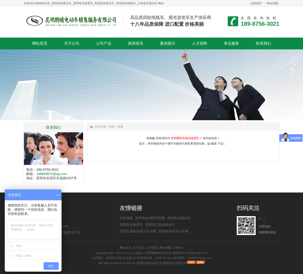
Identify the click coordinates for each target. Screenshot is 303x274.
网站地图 (272, 3)
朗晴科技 (168, 263)
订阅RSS (178, 247)
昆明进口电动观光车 (160, 225)
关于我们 (138, 247)
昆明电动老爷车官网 (173, 231)
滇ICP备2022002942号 (111, 263)
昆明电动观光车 (179, 218)
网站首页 (125, 247)
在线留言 (256, 3)
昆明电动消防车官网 (150, 218)
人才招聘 (151, 247)
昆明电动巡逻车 (131, 225)
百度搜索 (126, 218)
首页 (111, 126)
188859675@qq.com (51, 174)
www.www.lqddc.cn (133, 253)
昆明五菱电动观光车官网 (138, 231)
